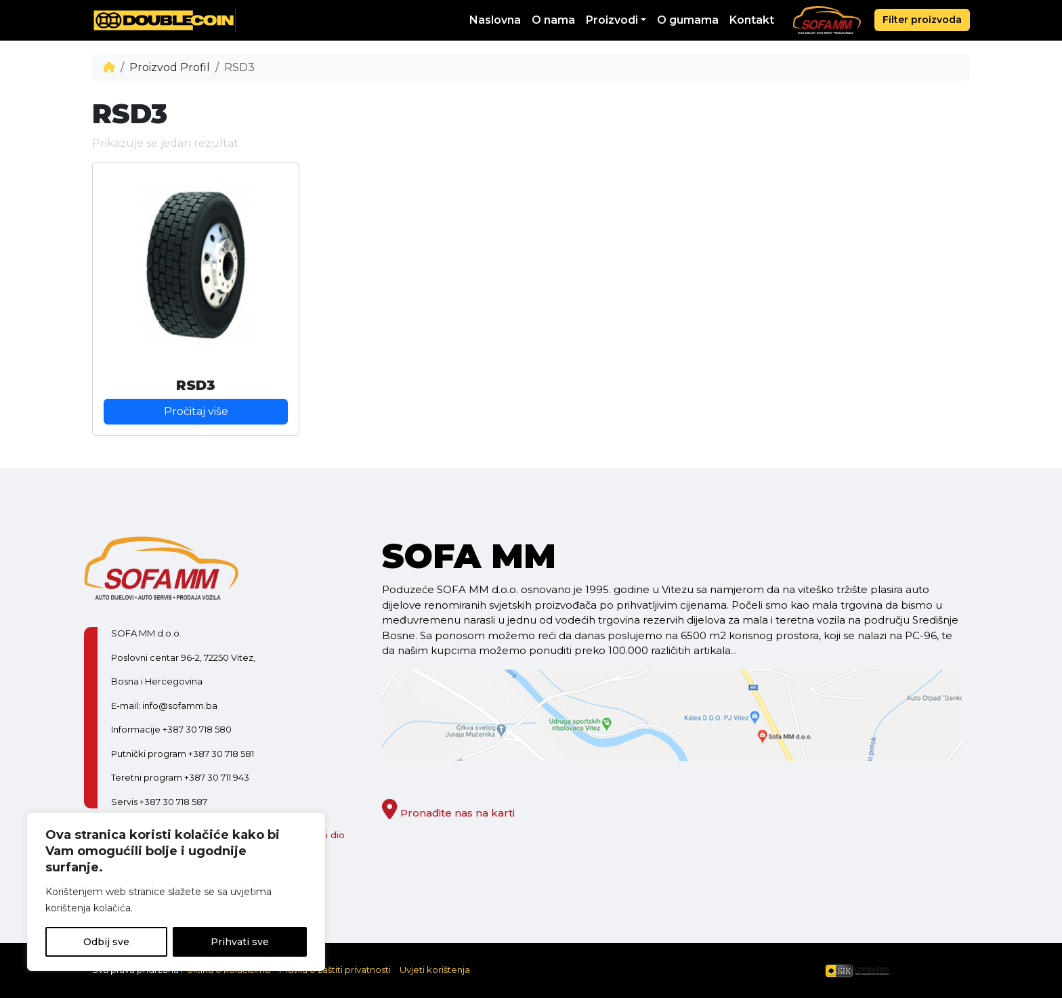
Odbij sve (106, 942)
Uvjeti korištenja (435, 969)
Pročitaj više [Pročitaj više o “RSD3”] (196, 411)
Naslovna (495, 20)
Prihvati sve (240, 942)
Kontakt (751, 20)
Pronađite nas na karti (448, 812)
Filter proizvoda (922, 20)
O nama (553, 20)
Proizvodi (612, 20)
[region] (176, 891)
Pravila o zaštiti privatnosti (335, 969)
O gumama (688, 20)
